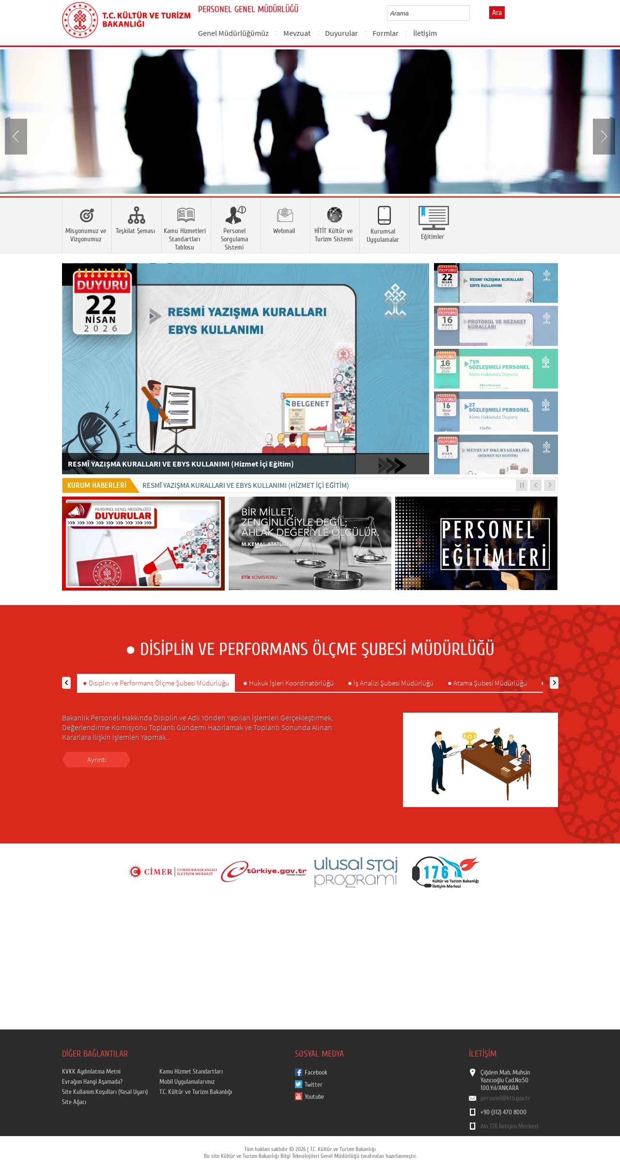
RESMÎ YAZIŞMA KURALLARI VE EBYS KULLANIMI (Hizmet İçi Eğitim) (245, 485)
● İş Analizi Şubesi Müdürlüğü (391, 682)
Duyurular (341, 33)
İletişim (425, 33)
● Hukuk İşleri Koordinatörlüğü (288, 682)
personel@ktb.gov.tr (505, 1098)
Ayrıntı (96, 759)
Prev (17, 135)
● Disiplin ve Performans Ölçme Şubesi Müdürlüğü (156, 682)
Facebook (316, 1072)
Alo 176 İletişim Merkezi (509, 1126)
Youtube (314, 1097)
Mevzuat (296, 33)
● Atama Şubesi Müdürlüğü (487, 682)
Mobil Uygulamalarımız (187, 1082)
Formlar (385, 33)
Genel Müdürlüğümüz (233, 33)
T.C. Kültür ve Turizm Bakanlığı (195, 1092)
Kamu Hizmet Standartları (191, 1071)
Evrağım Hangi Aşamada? (92, 1082)
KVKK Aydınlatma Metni (91, 1071)
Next (603, 135)
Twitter (314, 1085)
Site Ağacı (74, 1102)
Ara (497, 12)
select (472, 13)
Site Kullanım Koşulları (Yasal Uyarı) (105, 1092)
